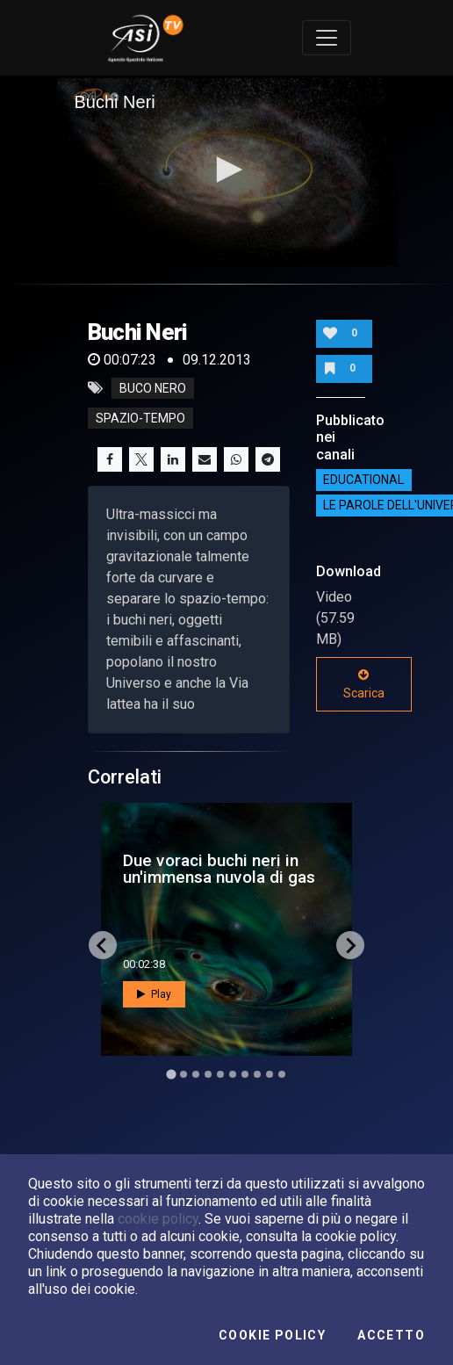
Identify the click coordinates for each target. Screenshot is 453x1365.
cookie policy (158, 1218)
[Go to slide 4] (208, 1074)
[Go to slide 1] (171, 1075)
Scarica (364, 684)
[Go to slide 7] (244, 1074)
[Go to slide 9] (269, 1074)
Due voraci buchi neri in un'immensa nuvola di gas (219, 868)
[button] (226, 169)
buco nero (152, 388)
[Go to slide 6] (232, 1074)
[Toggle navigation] (326, 37)
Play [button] (154, 994)
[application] (227, 171)
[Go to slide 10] (281, 1074)
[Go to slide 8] (257, 1074)
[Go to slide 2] (183, 1074)
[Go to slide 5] (220, 1074)
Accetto (391, 1335)
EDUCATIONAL (363, 480)
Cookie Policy (272, 1335)
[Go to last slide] (103, 945)
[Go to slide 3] (195, 1074)
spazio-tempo (140, 418)
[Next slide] (350, 945)
